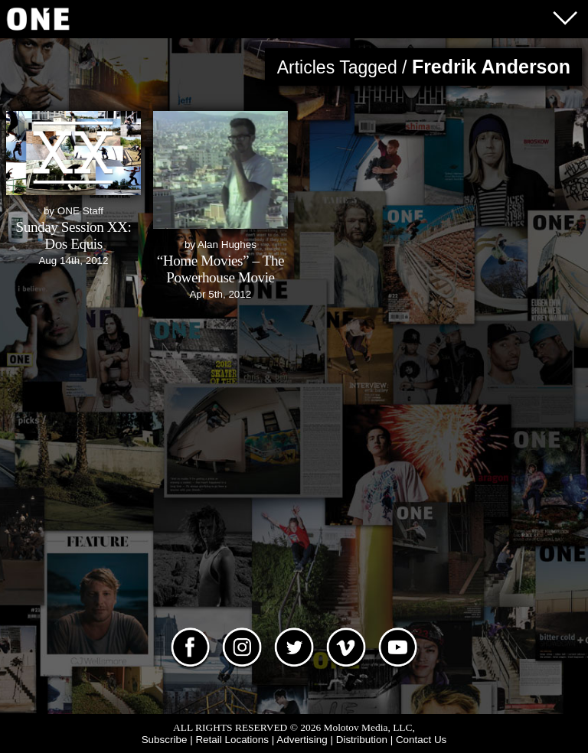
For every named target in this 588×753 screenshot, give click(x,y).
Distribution (361, 739)
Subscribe (165, 739)
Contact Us (421, 739)
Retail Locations (232, 739)
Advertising (301, 739)
